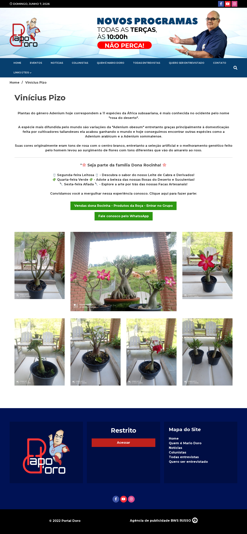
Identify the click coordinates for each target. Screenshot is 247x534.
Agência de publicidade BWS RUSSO (164, 520)
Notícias (57, 62)
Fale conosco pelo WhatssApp (123, 216)
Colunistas (80, 62)
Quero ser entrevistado (186, 62)
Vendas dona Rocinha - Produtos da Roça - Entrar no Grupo (123, 206)
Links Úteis (21, 72)
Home (17, 62)
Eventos (36, 62)
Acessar (123, 442)
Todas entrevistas (146, 62)
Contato (219, 62)
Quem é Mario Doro (110, 62)
